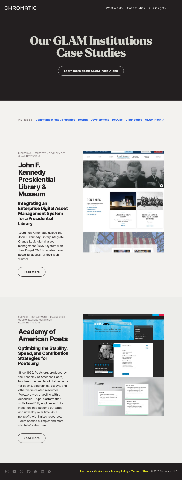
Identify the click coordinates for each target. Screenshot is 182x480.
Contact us (101, 471)
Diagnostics (134, 119)
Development (100, 119)
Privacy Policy (120, 471)
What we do (114, 8)
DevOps (117, 119)
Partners (85, 471)
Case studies (136, 8)
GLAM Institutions (157, 119)
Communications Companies (55, 119)
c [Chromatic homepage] (21, 8)
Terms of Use (139, 471)
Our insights (157, 8)
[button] (173, 8)
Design (83, 119)
